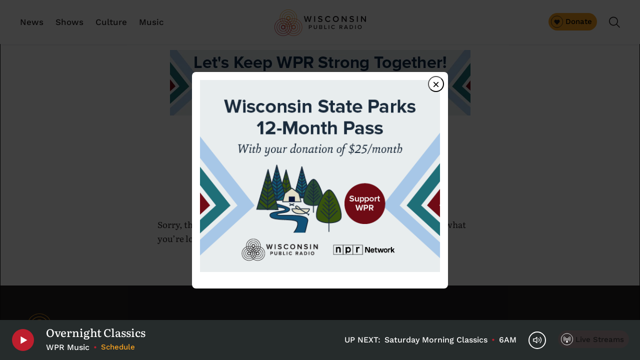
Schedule (118, 347)
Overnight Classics (96, 333)
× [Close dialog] (436, 84)
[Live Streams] (593, 339)
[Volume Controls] (537, 340)
